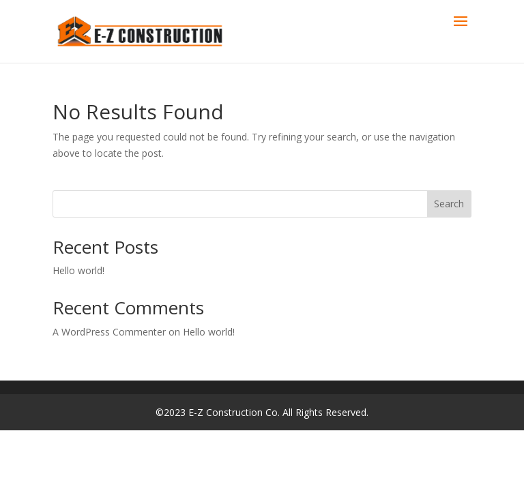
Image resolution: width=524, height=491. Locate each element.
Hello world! (78, 270)
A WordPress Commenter (109, 331)
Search (449, 203)
